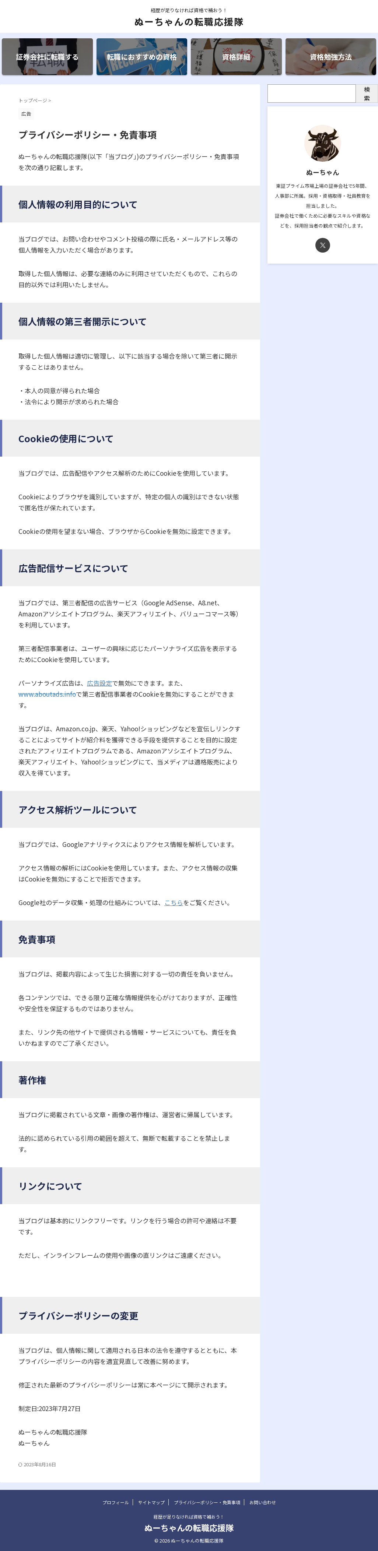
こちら (173, 902)
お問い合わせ (262, 1502)
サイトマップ (151, 1502)
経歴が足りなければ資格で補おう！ (189, 1516)
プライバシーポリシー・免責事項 (207, 1502)
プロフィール (115, 1502)
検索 (367, 93)
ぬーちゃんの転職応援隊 (189, 21)
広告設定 (99, 682)
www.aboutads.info (47, 694)
